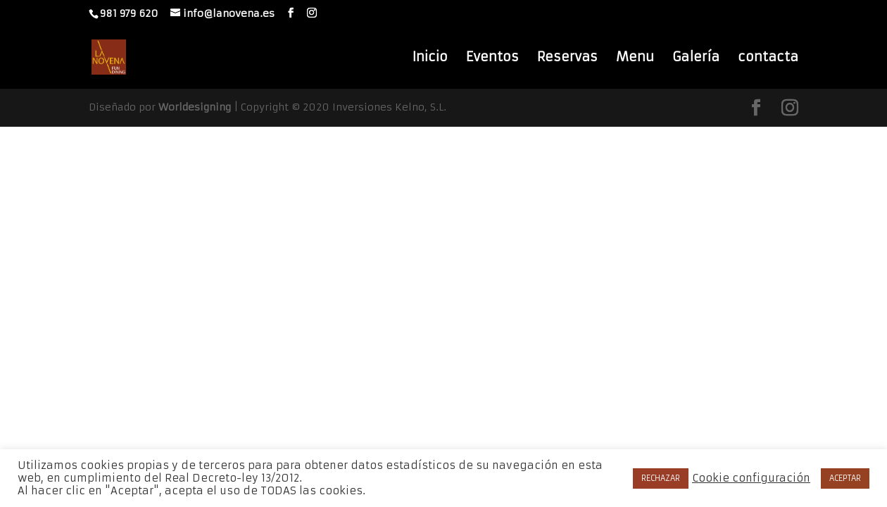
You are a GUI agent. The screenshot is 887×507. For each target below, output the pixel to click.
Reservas (567, 58)
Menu (635, 58)
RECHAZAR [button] (660, 478)
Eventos (492, 58)
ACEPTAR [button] (845, 478)
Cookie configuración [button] (751, 478)
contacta (768, 58)
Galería (695, 58)
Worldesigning (194, 107)
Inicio (430, 58)
